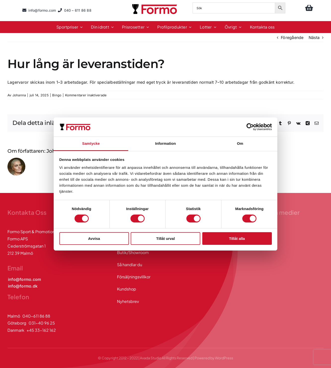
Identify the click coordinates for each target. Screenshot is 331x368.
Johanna (19, 95)
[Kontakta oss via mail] (24, 279)
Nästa (314, 37)
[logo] (155, 4)
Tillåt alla (237, 238)
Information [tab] (165, 143)
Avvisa (94, 238)
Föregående (292, 37)
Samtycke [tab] (91, 143)
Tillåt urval (165, 238)
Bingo (56, 95)
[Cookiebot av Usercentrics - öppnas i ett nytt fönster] (250, 127)
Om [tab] (240, 143)
